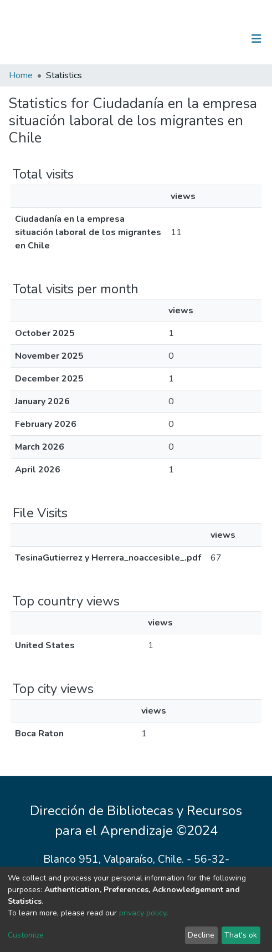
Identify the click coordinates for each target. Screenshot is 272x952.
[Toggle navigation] (256, 39)
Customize (26, 935)
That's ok (240, 935)
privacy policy (142, 913)
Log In (221, 39)
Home (21, 75)
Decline (201, 935)
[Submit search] (199, 38)
